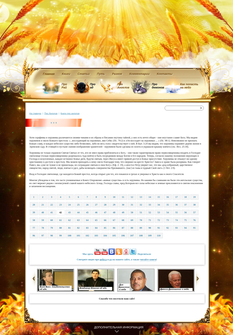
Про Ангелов (123, 86)
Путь (101, 73)
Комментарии (139, 73)
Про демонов (158, 86)
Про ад (92, 86)
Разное (117, 73)
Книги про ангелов (69, 113)
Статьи (84, 73)
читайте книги (148, 259)
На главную (35, 113)
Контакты (164, 73)
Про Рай (64, 86)
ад (110, 259)
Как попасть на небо (189, 86)
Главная (49, 73)
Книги (66, 73)
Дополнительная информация (119, 327)
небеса (103, 259)
